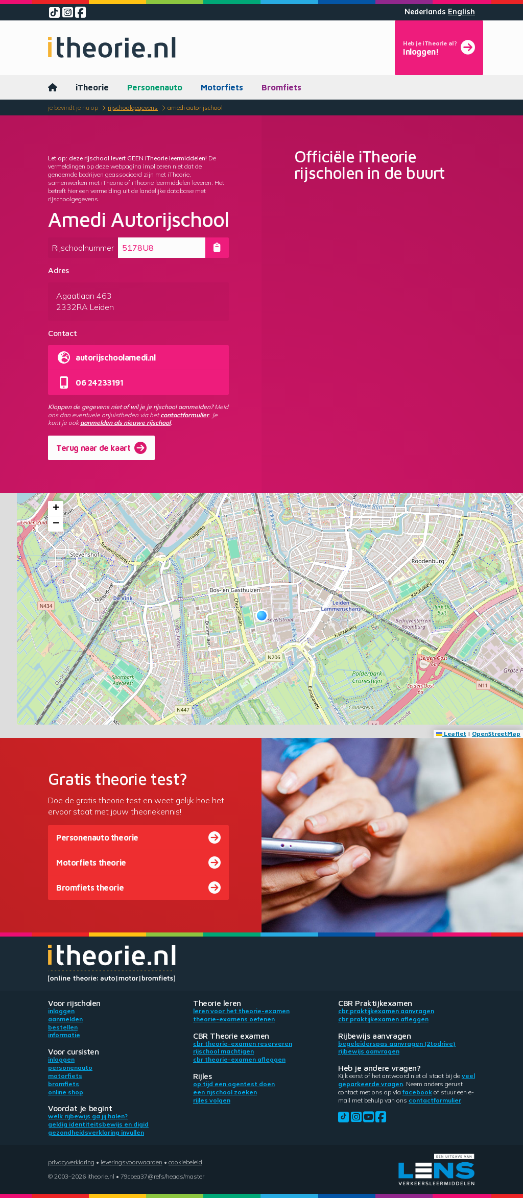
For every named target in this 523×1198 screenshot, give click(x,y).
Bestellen (63, 1027)
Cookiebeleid (185, 1162)
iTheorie (92, 87)
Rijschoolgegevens (133, 107)
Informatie (64, 1035)
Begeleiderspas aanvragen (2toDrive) (397, 1043)
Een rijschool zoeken (225, 1092)
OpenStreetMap (496, 733)
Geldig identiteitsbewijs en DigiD (98, 1124)
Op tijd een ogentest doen (234, 1084)
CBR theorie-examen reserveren (242, 1043)
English (461, 11)
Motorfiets (222, 87)
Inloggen (61, 1011)
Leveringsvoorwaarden (131, 1162)
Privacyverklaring (71, 1162)
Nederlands (425, 11)
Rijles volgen (211, 1100)
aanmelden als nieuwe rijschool (125, 422)
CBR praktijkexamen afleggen (383, 1019)
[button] (261, 615)
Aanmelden (65, 1019)
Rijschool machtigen (223, 1051)
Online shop (65, 1092)
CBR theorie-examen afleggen (239, 1059)
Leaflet (451, 733)
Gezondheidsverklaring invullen (96, 1132)
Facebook (417, 1092)
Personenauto (154, 87)
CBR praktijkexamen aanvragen (386, 1011)
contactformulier (184, 415)
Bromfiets (281, 87)
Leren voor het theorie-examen (241, 1011)
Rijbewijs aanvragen (368, 1051)
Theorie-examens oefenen (234, 1019)
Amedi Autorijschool (195, 107)
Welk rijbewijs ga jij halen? (88, 1116)
